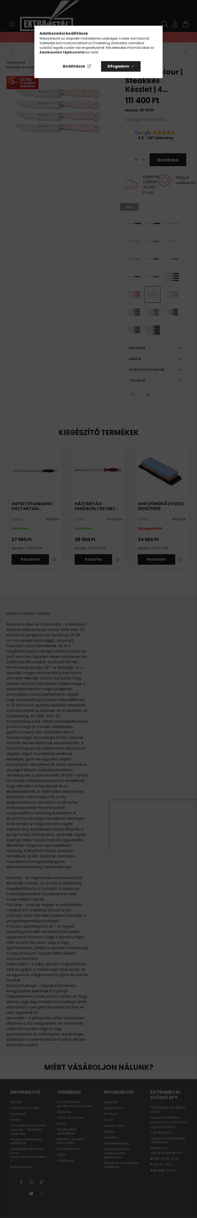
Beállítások (74, 66)
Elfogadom (118, 66)
